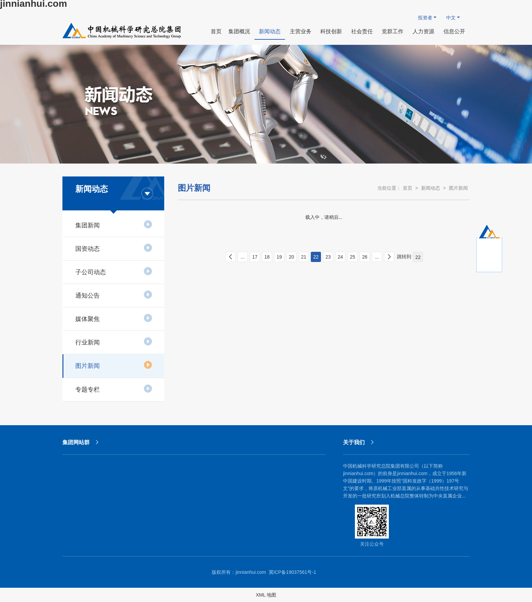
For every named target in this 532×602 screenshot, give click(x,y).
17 (255, 257)
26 (364, 257)
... (243, 257)
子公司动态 (113, 271)
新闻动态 (430, 188)
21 (303, 257)
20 (291, 257)
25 (352, 257)
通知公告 (113, 294)
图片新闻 (113, 364)
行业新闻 (113, 341)
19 (279, 257)
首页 (407, 188)
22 (316, 257)
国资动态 (113, 247)
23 (328, 257)
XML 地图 (266, 595)
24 (340, 257)
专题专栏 (113, 388)
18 (267, 257)
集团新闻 (113, 224)
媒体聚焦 (113, 318)
